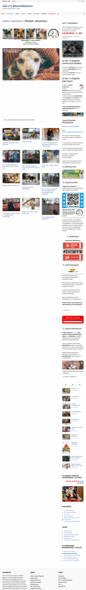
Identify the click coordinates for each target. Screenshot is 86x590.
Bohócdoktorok (62, 586)
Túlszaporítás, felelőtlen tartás (71, 540)
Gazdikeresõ (52, 13)
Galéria (5, 21)
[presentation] (65, 385)
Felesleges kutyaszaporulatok (75, 404)
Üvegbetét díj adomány (35, 588)
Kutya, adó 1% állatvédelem (74, 435)
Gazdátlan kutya (75, 419)
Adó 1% (3, 13)
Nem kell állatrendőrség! (71, 558)
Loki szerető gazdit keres (70, 512)
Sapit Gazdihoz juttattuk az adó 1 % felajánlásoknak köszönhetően (10, 215)
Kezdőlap (44, 13)
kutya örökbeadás (68, 516)
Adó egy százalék (62, 582)
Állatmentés (17, 21)
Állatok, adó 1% (75, 388)
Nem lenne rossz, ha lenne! (72, 555)
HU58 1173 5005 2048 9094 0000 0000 (72, 132)
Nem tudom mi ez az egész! (71, 560)
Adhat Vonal (10, 13)
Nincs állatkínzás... (69, 557)
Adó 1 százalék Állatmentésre (65, 580)
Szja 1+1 (60, 584)
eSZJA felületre (72, 69)
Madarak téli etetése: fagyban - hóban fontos (76, 464)
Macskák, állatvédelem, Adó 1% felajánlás (76, 457)
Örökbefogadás (34, 578)
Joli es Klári (67, 514)
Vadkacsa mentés (27, 141)
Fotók (29, 13)
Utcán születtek (75, 396)
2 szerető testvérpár (69, 510)
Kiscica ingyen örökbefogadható (72, 521)
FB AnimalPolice (62, 578)
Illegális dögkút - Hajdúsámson (10, 185)
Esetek (17, 13)
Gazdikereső (61, 576)
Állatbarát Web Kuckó (35, 580)
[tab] (65, 385)
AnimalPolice (67, 310)
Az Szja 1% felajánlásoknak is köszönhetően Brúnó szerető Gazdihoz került (50, 144)
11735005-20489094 (73, 126)
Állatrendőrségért (34, 584)
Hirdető (23, 13)
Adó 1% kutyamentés (35, 586)
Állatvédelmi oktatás (76, 411)
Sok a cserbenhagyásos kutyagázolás (48, 218)
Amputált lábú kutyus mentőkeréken (28, 188)
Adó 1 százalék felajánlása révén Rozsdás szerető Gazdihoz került (31, 167)
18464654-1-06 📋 (31, 42)
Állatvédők (36, 13)
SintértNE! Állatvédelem (35, 582)
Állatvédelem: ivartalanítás (74, 443)
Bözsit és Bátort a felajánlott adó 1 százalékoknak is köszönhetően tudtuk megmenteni (49, 191)
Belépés (14, 1)
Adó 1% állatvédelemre (17, 6)
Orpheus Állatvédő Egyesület (37, 576)
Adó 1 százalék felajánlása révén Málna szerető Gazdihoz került (10, 166)
